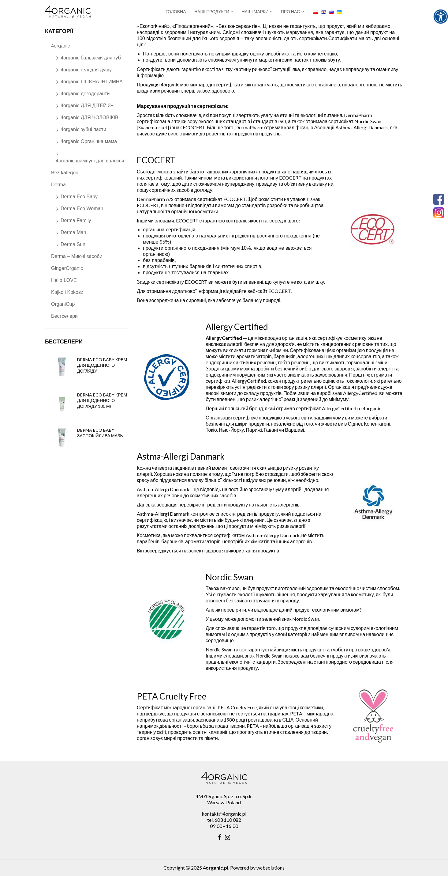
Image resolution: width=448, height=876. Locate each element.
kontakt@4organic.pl (224, 814)
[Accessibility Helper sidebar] (440, 16)
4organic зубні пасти (83, 129)
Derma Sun (73, 244)
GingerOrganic (67, 268)
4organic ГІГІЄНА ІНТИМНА (92, 81)
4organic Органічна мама (89, 141)
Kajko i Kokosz (67, 292)
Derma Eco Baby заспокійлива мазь (100, 432)
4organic (60, 45)
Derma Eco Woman (82, 208)
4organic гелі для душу (86, 69)
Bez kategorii (65, 172)
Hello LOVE (64, 280)
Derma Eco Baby (79, 196)
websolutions (270, 867)
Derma (58, 184)
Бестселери (64, 316)
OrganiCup (63, 304)
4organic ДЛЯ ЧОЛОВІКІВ (89, 117)
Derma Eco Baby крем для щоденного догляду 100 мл (102, 400)
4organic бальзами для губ (91, 57)
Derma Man (73, 232)
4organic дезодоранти (85, 93)
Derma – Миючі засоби (76, 256)
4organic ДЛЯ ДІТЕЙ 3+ (87, 105)
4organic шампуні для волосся (90, 160)
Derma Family (76, 220)
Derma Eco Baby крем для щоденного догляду (102, 365)
